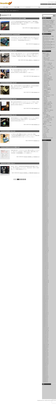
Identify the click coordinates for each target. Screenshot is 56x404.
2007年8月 (45, 333)
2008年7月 (45, 318)
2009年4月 (45, 307)
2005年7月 (45, 366)
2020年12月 (45, 150)
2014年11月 (45, 221)
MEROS (45, 86)
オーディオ (45, 129)
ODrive (45, 99)
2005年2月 (45, 373)
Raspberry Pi (46, 121)
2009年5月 (45, 305)
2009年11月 (45, 297)
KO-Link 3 (25, 156)
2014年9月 (45, 224)
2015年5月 (45, 213)
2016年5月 (45, 197)
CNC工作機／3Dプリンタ (48, 117)
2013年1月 (45, 246)
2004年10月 (45, 377)
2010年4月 (45, 290)
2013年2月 (45, 244)
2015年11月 (45, 204)
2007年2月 (45, 341)
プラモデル (45, 132)
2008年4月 (45, 322)
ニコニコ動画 (46, 54)
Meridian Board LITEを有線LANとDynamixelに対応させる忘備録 (13, 18)
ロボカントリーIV (47, 64)
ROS (27, 60)
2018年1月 (45, 179)
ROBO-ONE (31, 172)
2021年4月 (45, 146)
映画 (44, 126)
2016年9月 (45, 192)
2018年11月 (45, 167)
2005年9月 (45, 363)
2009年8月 (45, 301)
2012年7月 (45, 254)
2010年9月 (45, 283)
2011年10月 (45, 265)
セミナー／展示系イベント (48, 67)
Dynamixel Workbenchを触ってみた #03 (8, 82)
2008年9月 (45, 315)
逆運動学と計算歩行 (47, 103)
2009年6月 (45, 304)
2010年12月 (45, 279)
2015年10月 (45, 206)
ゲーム (45, 128)
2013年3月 (45, 243)
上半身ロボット (30, 60)
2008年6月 (45, 319)
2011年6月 (45, 271)
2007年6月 (45, 336)
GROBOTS (45, 81)
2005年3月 (45, 372)
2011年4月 (45, 273)
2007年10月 (45, 330)
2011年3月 (45, 275)
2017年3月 (45, 188)
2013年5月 (45, 240)
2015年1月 (45, 218)
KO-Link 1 (45, 83)
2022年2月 (45, 143)
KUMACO (45, 75)
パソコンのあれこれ (47, 119)
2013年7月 (45, 237)
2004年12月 (45, 376)
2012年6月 (45, 255)
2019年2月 (45, 163)
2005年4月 (45, 370)
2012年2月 (45, 261)
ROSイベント (46, 57)
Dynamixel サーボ (36, 27)
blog (39, 7)
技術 (44, 112)
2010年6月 (45, 287)
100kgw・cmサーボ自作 (48, 110)
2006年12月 (45, 344)
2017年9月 (45, 185)
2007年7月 (45, 334)
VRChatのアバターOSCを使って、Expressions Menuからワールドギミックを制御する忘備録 (49, 24)
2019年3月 (45, 161)
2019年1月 (45, 164)
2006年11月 (45, 345)
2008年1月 (45, 326)
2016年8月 (45, 193)
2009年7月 (45, 302)
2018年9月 (45, 170)
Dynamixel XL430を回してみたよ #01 (8, 131)
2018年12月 (45, 166)
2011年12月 (45, 262)
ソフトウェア (28, 7)
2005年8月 (45, 365)
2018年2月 (45, 178)
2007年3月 (45, 340)
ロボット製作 (45, 70)
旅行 (44, 136)
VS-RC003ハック (30, 156)
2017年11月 (45, 182)
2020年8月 (45, 152)
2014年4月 (45, 226)
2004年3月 (45, 381)
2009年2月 (45, 309)
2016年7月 (45, 195)
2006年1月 (45, 358)
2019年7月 (45, 156)
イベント (44, 56)
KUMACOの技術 (46, 104)
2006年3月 (45, 356)
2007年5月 (45, 337)
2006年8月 (45, 349)
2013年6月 (45, 239)
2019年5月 (45, 159)
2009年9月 (45, 300)
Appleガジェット (46, 122)
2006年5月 (45, 354)
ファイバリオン (46, 72)
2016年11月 (45, 189)
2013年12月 (45, 232)
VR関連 (45, 90)
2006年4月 (45, 355)
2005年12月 (45, 359)
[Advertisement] (49, 392)
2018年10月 (45, 168)
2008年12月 (45, 312)
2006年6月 (45, 352)
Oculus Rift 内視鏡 (47, 78)
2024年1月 (45, 142)
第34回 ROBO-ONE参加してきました (8, 163)
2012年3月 (45, 260)
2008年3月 (45, 323)
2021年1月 (45, 149)
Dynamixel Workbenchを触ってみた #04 (8, 66)
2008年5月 (45, 320)
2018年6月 (45, 174)
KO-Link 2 (45, 82)
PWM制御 (45, 108)
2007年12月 (45, 327)
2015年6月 (45, 211)
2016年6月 (45, 196)
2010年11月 (45, 280)
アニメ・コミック (47, 125)
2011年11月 (45, 264)
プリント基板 (46, 115)
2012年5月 (45, 257)
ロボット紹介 (5, 7)
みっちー (50, 7)
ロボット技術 (16, 7)
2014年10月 (45, 222)
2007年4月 (45, 338)
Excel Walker (46, 92)
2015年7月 (45, 210)
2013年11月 (45, 233)
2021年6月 (45, 145)
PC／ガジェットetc (46, 118)
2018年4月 (45, 177)
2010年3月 (45, 291)
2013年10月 (45, 235)
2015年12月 (45, 203)
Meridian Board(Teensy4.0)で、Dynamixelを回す (10, 34)
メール (50, 4)
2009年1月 (45, 311)
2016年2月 (45, 200)
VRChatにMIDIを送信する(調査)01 (49, 30)
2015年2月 (45, 217)
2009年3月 (45, 308)
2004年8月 (45, 380)
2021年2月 (45, 148)
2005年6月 (45, 367)
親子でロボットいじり (47, 137)
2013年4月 (45, 242)
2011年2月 (45, 276)
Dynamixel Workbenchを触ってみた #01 (8, 115)
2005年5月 (45, 369)
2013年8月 (45, 236)
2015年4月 (45, 214)
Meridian (32, 27)
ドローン (45, 130)
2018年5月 (45, 175)
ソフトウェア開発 (46, 89)
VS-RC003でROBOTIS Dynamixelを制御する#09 (10, 147)
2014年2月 (45, 229)
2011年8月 (45, 268)
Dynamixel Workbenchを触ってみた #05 (8, 50)
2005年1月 (45, 374)
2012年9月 (45, 251)
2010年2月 (45, 293)
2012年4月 (45, 258)
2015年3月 (45, 215)
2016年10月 (45, 190)
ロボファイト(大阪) (47, 63)
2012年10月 (45, 250)
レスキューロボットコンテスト (49, 60)
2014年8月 (45, 225)
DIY (44, 133)
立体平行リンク (46, 111)
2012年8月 (45, 253)
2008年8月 (45, 316)
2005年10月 (45, 362)
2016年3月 (45, 199)
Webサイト (45, 53)
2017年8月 (45, 186)
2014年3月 (45, 228)
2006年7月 (45, 351)
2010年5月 (45, 289)
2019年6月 (45, 157)
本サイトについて (44, 4)
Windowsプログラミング (48, 94)
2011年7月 (45, 269)
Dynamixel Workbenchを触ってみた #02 (8, 98)
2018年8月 (45, 171)
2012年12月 (45, 247)
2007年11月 (45, 329)
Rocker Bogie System (47, 79)
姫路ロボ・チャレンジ (47, 65)
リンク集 (53, 4)
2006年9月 (45, 348)
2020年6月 (45, 153)
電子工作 (45, 114)
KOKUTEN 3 (46, 85)
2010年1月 (45, 294)
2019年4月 (45, 160)
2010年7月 (45, 286)
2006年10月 (45, 347)
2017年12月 (45, 181)
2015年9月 (45, 207)
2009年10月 (45, 298)
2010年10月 (45, 282)
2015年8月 (45, 208)
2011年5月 (45, 272)
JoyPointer (45, 93)
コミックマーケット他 (47, 68)
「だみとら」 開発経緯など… (48, 31)
